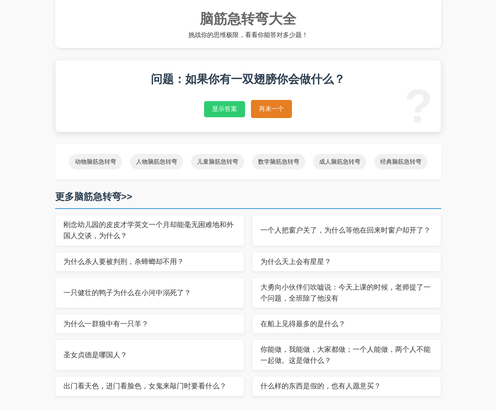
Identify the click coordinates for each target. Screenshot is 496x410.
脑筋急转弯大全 (248, 18)
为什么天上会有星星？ (295, 262)
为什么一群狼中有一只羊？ (106, 324)
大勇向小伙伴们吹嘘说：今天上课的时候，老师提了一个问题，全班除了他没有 (345, 292)
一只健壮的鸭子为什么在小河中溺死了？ (127, 293)
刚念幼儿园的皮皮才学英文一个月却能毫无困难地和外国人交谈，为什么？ (148, 230)
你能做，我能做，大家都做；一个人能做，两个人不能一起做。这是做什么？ (345, 354)
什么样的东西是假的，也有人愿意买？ (320, 386)
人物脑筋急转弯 (156, 161)
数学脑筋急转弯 (278, 161)
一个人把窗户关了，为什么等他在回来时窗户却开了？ (345, 230)
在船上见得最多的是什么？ (303, 324)
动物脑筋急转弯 (95, 161)
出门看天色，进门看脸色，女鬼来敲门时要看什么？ (145, 386)
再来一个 (271, 108)
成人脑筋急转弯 (339, 161)
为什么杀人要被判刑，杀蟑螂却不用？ (123, 262)
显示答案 (224, 108)
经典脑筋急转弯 (401, 161)
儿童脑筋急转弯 (217, 161)
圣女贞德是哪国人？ (95, 355)
